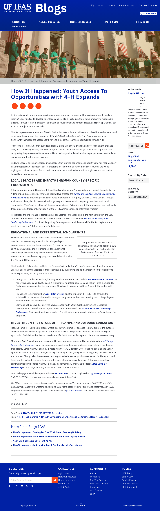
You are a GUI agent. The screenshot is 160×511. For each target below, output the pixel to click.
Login (92, 493)
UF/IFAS (38, 413)
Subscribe (149, 13)
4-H (19, 417)
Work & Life (63, 483)
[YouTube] (22, 486)
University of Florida (130, 505)
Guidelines (95, 487)
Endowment (71, 417)
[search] (147, 145)
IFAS (140, 505)
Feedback (95, 476)
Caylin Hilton (136, 93)
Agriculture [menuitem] (19, 22)
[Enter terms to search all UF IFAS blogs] (136, 146)
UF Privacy (127, 473)
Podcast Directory (148, 5)
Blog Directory (126, 5)
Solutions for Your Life (137, 161)
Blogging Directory (99, 480)
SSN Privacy (127, 476)
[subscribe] (55, 480)
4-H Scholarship (29, 417)
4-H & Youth (27, 413)
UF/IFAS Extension (52, 413)
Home (112, 5)
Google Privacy (129, 480)
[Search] (92, 6)
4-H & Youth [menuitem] (142, 22)
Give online (61, 373)
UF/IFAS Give (25, 81)
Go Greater (83, 417)
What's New (96, 490)
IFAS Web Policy (130, 483)
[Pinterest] (17, 486)
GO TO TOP (80, 505)
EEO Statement (129, 487)
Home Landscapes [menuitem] (80, 22)
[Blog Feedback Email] (27, 486)
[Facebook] (9, 486)
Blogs (51, 7)
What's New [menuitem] (19, 26)
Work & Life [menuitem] (111, 22)
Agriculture (63, 473)
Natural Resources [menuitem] (50, 22)
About (101, 5)
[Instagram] (32, 486)
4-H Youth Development (51, 417)
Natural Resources (67, 476)
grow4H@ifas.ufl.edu (102, 373)
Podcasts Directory (99, 483)
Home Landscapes (67, 480)
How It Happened (99, 417)
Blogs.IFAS (133, 156)
